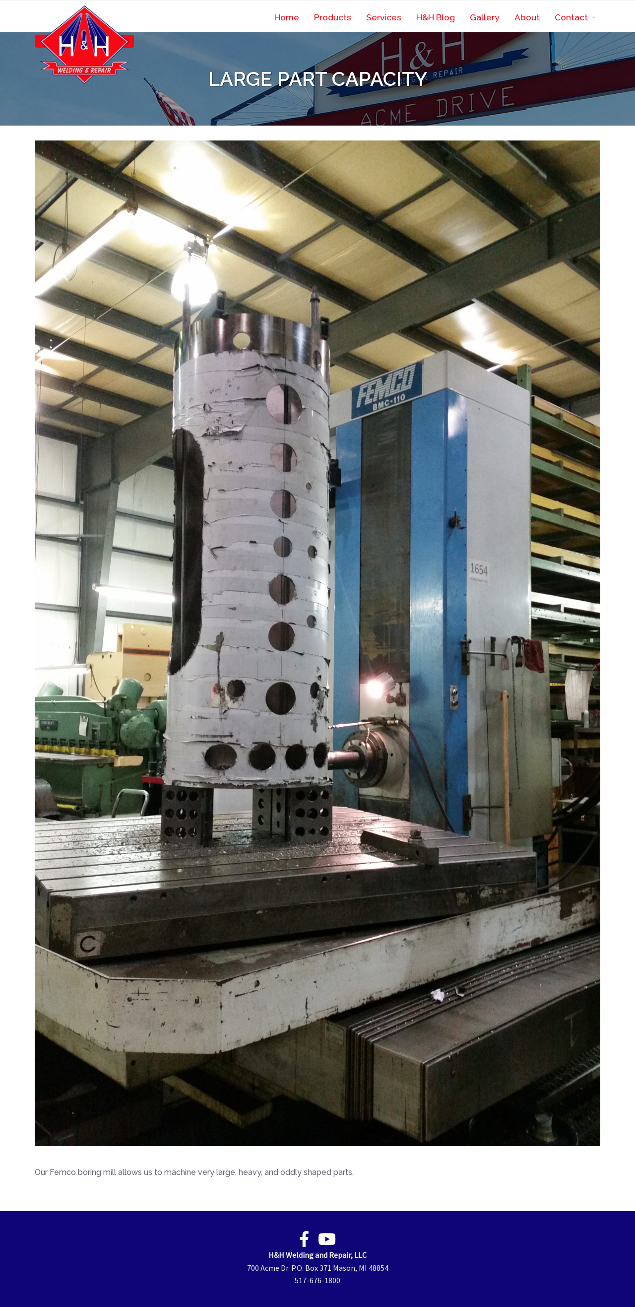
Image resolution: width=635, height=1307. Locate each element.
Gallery (485, 17)
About (527, 17)
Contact (571, 17)
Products (332, 17)
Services (383, 17)
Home (286, 17)
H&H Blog (435, 17)
